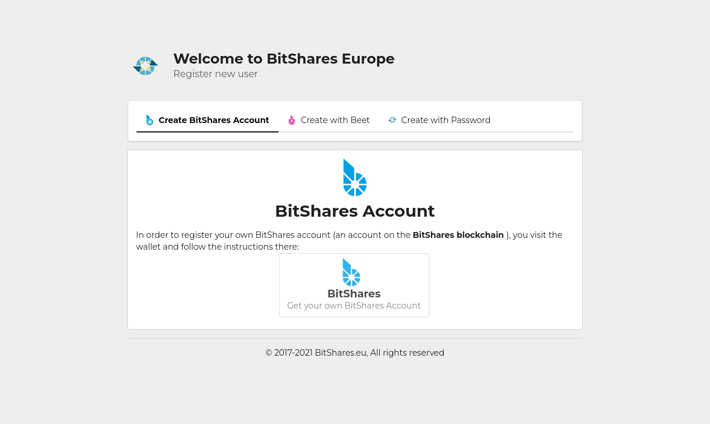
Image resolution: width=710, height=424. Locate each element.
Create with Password (439, 120)
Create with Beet (329, 120)
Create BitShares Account (207, 120)
